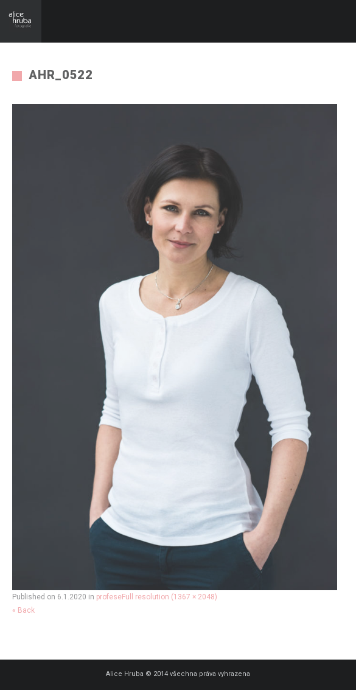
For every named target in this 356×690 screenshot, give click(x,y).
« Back (23, 610)
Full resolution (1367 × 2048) (169, 597)
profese (109, 597)
